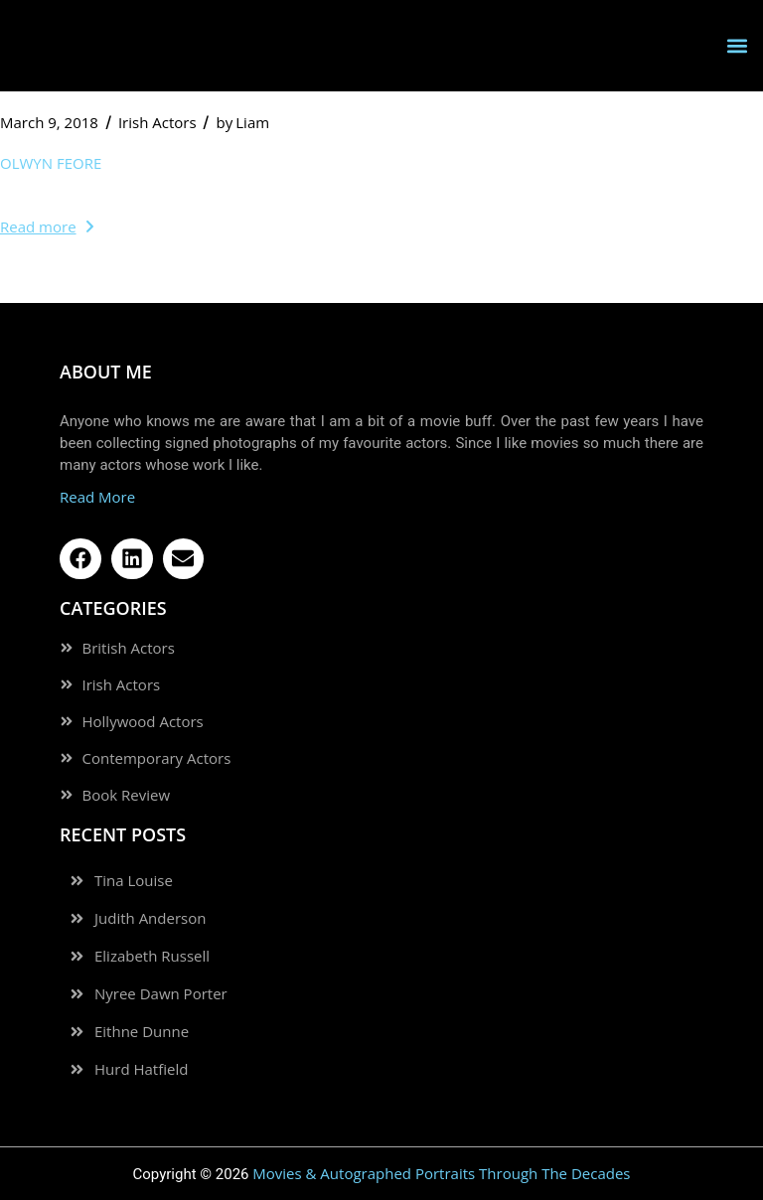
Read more (46, 226)
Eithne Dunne (141, 1031)
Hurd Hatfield (141, 1069)
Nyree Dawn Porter (161, 993)
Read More (97, 497)
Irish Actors (157, 122)
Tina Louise (133, 880)
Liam (243, 122)
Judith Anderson (150, 918)
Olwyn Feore (50, 163)
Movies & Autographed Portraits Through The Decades (441, 1173)
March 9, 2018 (49, 122)
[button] (736, 45)
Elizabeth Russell (152, 956)
